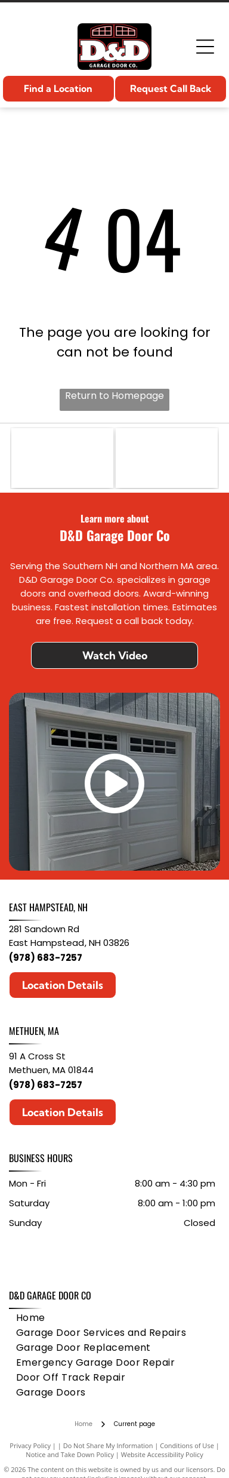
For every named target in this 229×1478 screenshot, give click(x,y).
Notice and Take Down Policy (70, 1454)
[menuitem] (30, 1317)
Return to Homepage (114, 395)
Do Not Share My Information (108, 1445)
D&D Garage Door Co (50, 1295)
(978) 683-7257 (45, 957)
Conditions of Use (187, 1445)
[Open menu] (205, 47)
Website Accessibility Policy (162, 1454)
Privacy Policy (30, 1445)
